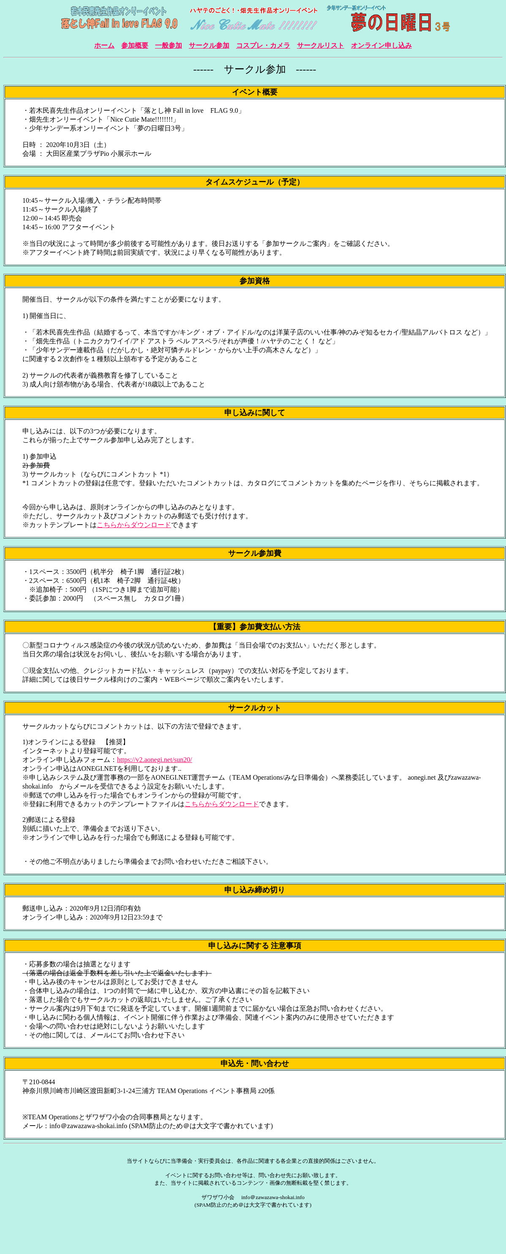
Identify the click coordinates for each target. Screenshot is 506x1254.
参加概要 (134, 45)
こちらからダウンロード (134, 524)
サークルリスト (320, 45)
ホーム (104, 45)
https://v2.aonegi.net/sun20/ (154, 759)
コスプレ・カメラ (263, 45)
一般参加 (168, 45)
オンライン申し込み (381, 45)
